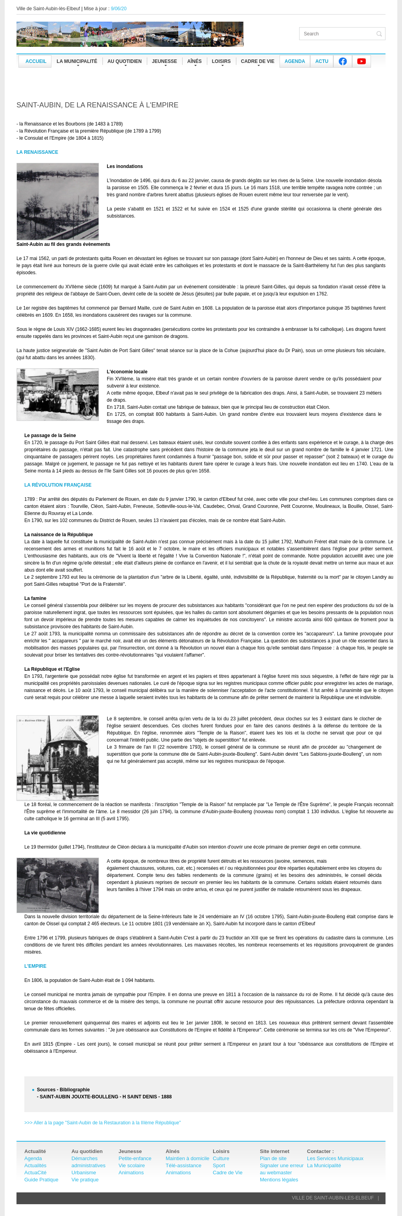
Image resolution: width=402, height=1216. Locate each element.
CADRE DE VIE (257, 61)
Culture (221, 1158)
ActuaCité (35, 1172)
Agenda (295, 61)
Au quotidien (125, 61)
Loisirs (221, 61)
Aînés (194, 61)
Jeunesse (164, 61)
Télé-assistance (183, 1165)
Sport (219, 1165)
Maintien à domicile (187, 1158)
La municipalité (77, 61)
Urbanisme (83, 1172)
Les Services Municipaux (335, 1158)
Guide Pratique (41, 1180)
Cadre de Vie (228, 1172)
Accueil (36, 61)
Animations (131, 1172)
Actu (321, 61)
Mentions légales (279, 1180)
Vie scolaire (132, 1165)
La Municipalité (324, 1165)
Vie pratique (85, 1180)
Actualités (35, 1165)
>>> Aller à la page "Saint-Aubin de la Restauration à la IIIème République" (102, 1123)
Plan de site (273, 1158)
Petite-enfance (135, 1158)
